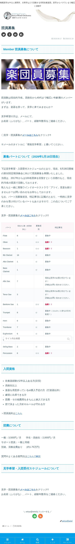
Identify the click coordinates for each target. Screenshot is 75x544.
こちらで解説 (34, 456)
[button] (68, 339)
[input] (37, 338)
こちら (18, 413)
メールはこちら (30, 135)
